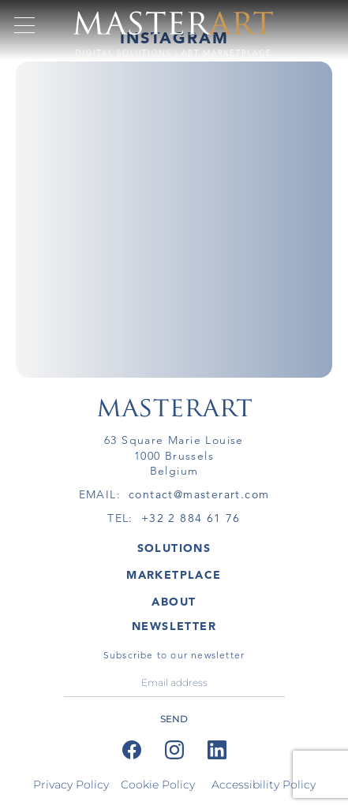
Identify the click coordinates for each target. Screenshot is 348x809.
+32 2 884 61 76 (191, 518)
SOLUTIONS (174, 548)
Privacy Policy (71, 784)
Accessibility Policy (263, 784)
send (174, 719)
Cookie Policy (158, 784)
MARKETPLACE (173, 575)
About (174, 602)
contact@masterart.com (199, 494)
